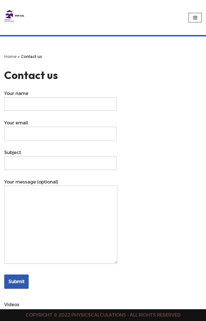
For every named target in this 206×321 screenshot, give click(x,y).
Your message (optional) (60, 222)
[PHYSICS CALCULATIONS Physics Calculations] (14, 17)
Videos (11, 304)
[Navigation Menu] (195, 17)
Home (10, 56)
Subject (60, 158)
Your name (60, 99)
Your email (60, 128)
